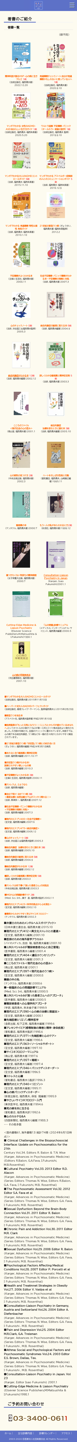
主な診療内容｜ (26, 1433)
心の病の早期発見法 (21, 675)
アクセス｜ (67, 1433)
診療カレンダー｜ (48, 1433)
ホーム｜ (9, 1433)
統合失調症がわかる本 (18, 376)
